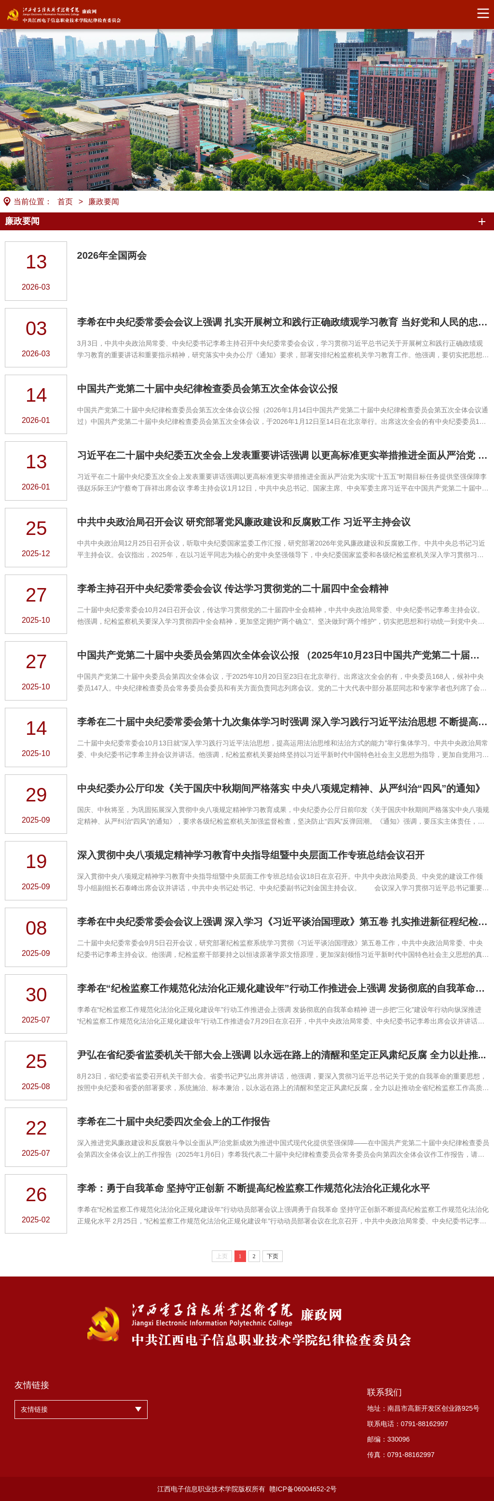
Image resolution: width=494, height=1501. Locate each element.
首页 (65, 201)
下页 (272, 1256)
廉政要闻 (103, 201)
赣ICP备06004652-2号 (303, 1489)
